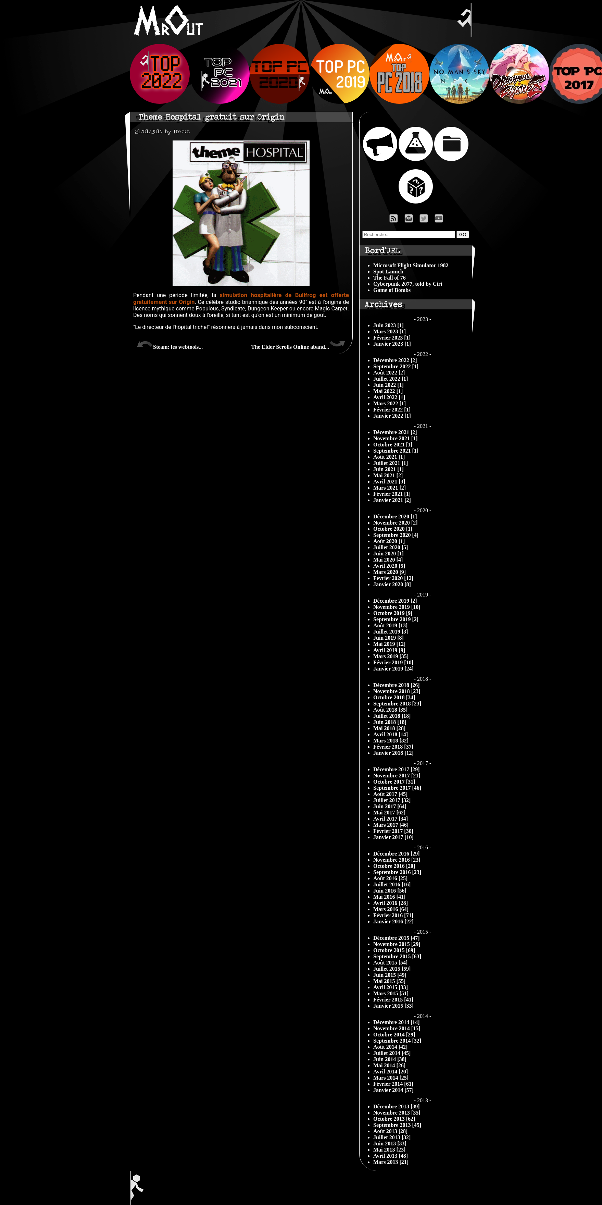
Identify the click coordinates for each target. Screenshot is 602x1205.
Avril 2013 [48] (390, 1156)
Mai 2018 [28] (389, 728)
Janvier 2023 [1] (392, 344)
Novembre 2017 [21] (396, 775)
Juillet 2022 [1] (390, 379)
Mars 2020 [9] (389, 572)
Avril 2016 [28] (390, 903)
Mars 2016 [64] (391, 909)
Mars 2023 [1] (389, 331)
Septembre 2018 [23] (397, 703)
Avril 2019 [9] (389, 650)
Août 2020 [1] (389, 541)
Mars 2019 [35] (391, 656)
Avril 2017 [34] (390, 819)
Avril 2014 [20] (390, 1071)
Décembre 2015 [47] (396, 938)
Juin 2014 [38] (389, 1059)
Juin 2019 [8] (388, 638)
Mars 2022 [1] (389, 403)
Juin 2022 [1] (388, 385)
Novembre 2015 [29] (396, 944)
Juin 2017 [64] (389, 806)
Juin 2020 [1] (388, 553)
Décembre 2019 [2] (395, 601)
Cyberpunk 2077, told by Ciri (407, 284)
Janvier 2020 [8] (392, 584)
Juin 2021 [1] (388, 469)
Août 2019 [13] (390, 625)
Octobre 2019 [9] (392, 613)
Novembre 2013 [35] (396, 1113)
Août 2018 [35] (390, 710)
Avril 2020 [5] (389, 566)
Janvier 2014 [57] (393, 1090)
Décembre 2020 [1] (395, 516)
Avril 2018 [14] (390, 734)
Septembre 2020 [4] (395, 535)
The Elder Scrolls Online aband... (298, 344)
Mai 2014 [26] (389, 1065)
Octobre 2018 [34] (394, 697)
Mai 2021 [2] (388, 475)
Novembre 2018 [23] (396, 691)
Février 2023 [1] (392, 338)
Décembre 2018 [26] (396, 685)
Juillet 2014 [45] (392, 1053)
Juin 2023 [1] (388, 325)
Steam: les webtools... (170, 344)
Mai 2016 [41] (389, 897)
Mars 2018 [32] (391, 740)
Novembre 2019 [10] (396, 607)
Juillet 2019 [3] (390, 632)
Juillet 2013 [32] (392, 1137)
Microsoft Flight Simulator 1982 (410, 265)
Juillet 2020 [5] (390, 547)
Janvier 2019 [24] (393, 669)
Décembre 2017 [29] (396, 769)
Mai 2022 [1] (388, 391)
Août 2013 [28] (390, 1131)
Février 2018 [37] (393, 747)
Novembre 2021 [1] (395, 438)
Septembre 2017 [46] (397, 788)
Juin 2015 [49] (389, 975)
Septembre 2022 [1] (395, 366)
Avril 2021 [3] (389, 481)
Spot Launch (388, 271)
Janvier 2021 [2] (392, 500)
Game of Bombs (392, 290)
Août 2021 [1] (389, 457)
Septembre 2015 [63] (397, 956)
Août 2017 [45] (390, 794)
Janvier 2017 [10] (393, 837)
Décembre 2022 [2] (395, 360)
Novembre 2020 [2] (395, 523)
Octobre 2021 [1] (392, 444)
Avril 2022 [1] (389, 397)
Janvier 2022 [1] (392, 416)
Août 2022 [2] (389, 373)
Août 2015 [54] (390, 963)
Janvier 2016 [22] (393, 921)
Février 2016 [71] (393, 915)
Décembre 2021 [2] (395, 432)
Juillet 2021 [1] (390, 463)
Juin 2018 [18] (389, 722)
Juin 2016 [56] (389, 891)
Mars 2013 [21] (391, 1162)
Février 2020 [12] (393, 578)
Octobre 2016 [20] (394, 866)
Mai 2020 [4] (388, 560)
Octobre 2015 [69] (394, 950)
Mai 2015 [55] (389, 981)
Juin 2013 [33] (389, 1143)
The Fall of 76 (389, 278)
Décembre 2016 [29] (396, 854)
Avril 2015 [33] (390, 987)
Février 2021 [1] (392, 494)
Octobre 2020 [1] (392, 529)
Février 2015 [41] (393, 1000)
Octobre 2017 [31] (394, 782)
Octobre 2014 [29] (394, 1034)
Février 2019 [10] (393, 662)
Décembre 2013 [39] (396, 1106)
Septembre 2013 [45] (397, 1125)
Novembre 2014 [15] (396, 1028)
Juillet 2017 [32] (392, 800)
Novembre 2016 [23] (396, 860)
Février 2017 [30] (393, 831)
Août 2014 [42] (390, 1047)
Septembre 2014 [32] (397, 1041)
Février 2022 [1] (392, 410)
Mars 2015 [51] (391, 993)
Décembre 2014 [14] (396, 1022)
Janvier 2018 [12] (393, 753)
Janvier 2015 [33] (393, 1006)
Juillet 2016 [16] (392, 884)
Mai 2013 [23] (389, 1150)
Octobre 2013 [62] (394, 1119)
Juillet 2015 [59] (392, 969)
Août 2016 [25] (390, 878)
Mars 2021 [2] (389, 488)
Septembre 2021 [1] (395, 451)
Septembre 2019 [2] (395, 619)
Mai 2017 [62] (389, 812)
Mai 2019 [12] (389, 644)
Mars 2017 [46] (391, 825)
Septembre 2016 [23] (397, 872)
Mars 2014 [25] (391, 1078)
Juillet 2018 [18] (392, 716)
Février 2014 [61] (393, 1084)
